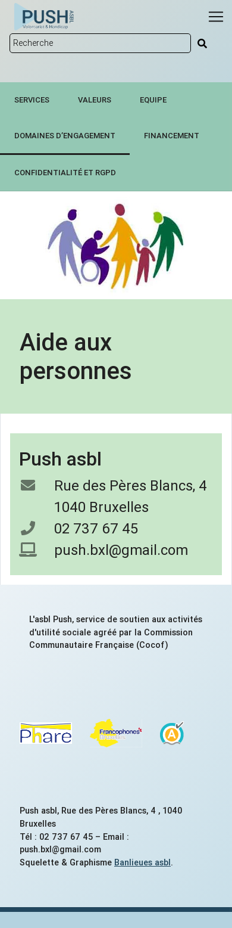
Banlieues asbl (142, 862)
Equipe (153, 100)
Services (31, 100)
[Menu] (216, 16)
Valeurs (94, 100)
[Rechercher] (202, 43)
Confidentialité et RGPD (65, 172)
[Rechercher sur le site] (100, 43)
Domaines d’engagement (64, 136)
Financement (171, 136)
